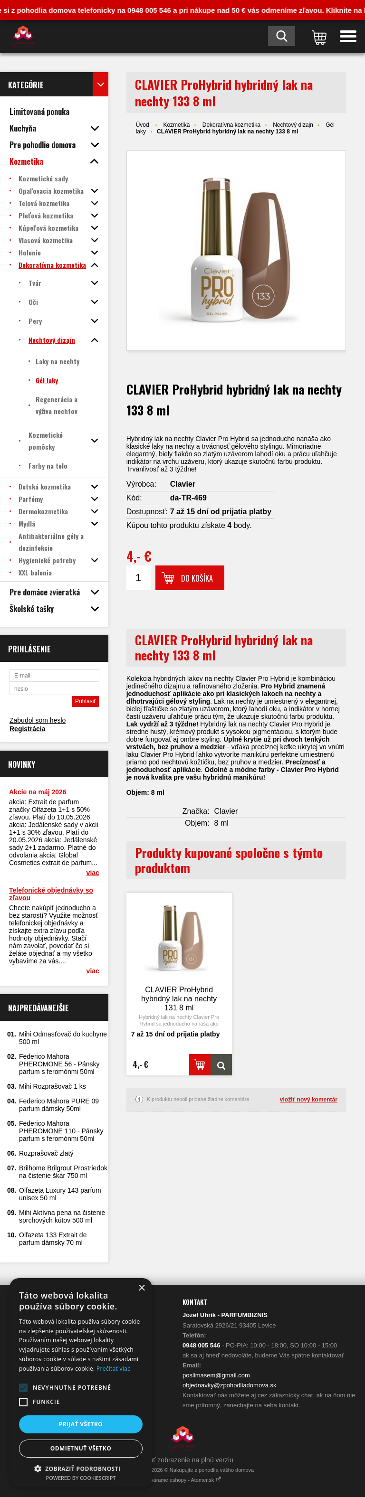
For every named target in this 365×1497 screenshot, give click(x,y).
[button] (23, 1387)
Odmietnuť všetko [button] (80, 1448)
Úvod (142, 125)
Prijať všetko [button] (81, 1424)
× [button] (141, 1288)
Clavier (182, 484)
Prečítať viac (113, 1369)
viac (92, 872)
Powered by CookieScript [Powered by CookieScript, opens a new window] (81, 1477)
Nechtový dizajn (293, 125)
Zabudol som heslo (38, 720)
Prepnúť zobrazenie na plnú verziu (182, 1460)
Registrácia (27, 729)
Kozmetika (176, 125)
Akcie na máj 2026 (38, 792)
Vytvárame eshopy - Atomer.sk (183, 1480)
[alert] (81, 1383)
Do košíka (197, 578)
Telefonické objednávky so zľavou (51, 894)
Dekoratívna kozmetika (231, 125)
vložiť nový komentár (308, 1099)
